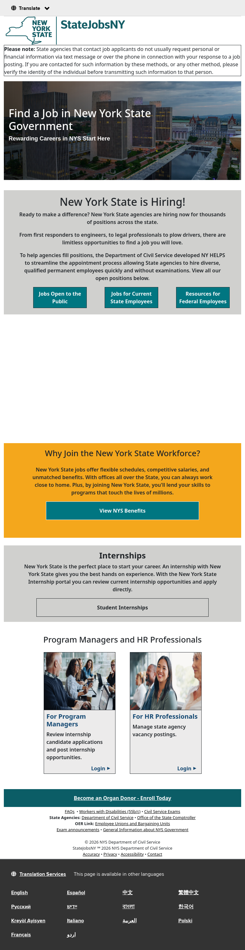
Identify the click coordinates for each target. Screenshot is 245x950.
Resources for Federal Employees (203, 297)
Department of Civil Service (108, 817)
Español (76, 893)
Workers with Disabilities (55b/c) (109, 811)
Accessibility (132, 854)
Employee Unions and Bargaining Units (132, 823)
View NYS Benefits (122, 510)
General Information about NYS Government (146, 829)
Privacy (110, 854)
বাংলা (128, 907)
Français (21, 935)
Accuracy (91, 854)
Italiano (75, 921)
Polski (185, 921)
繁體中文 (188, 893)
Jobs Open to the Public (60, 297)
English (19, 893)
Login (101, 768)
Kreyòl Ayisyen (28, 921)
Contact (154, 854)
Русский (21, 907)
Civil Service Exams (162, 811)
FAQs (69, 811)
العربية (129, 921)
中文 (127, 893)
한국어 (186, 907)
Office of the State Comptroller (166, 817)
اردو (71, 935)
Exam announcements (77, 829)
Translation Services (42, 874)
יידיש (72, 907)
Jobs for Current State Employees (131, 297)
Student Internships (122, 607)
